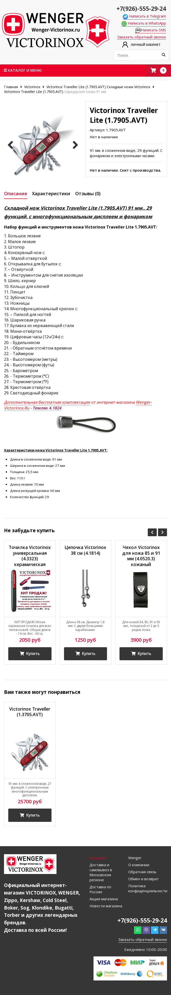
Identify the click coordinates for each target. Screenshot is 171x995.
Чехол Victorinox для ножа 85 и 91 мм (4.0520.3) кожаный (141, 557)
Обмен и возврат (143, 880)
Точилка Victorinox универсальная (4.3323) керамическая (29, 557)
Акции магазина (104, 901)
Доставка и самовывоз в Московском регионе (101, 874)
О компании (139, 866)
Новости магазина (106, 908)
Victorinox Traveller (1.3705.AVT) (29, 713)
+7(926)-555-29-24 (141, 8)
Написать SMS (152, 30)
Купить (29, 655)
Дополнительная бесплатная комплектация (47, 403)
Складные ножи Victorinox (128, 87)
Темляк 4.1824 (46, 408)
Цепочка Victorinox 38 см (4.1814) (85, 554)
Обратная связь (142, 873)
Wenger (135, 859)
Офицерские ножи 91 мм (85, 91)
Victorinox (32, 87)
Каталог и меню (23, 70)
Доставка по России (101, 892)
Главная (11, 87)
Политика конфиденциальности (147, 891)
